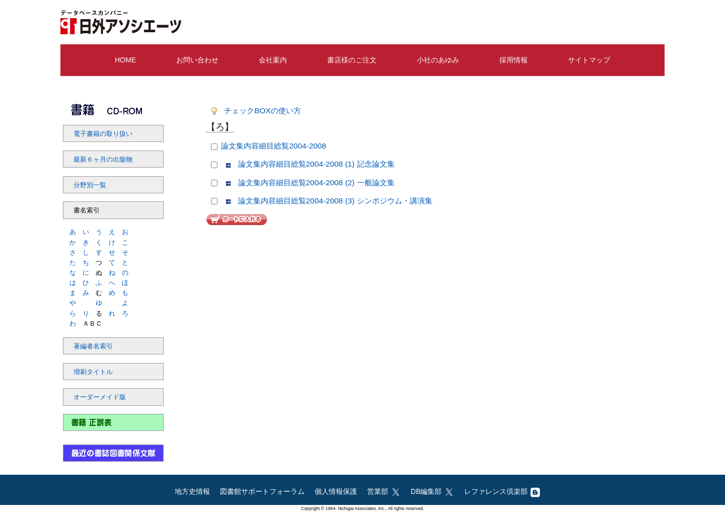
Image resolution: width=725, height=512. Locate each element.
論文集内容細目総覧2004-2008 (273, 145)
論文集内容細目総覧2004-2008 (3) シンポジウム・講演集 (335, 200)
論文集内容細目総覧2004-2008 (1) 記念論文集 (316, 164)
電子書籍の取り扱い (103, 133)
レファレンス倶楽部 (502, 491)
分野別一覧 (90, 185)
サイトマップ (589, 60)
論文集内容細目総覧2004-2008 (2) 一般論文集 (316, 182)
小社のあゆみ (438, 60)
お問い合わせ (197, 60)
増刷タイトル (93, 372)
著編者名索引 (93, 346)
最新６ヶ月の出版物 (103, 159)
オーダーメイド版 (100, 397)
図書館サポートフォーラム (262, 491)
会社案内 (273, 60)
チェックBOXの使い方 (262, 110)
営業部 (384, 491)
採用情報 (513, 60)
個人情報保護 (336, 491)
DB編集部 (432, 491)
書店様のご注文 (352, 60)
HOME (125, 60)
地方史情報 (192, 491)
